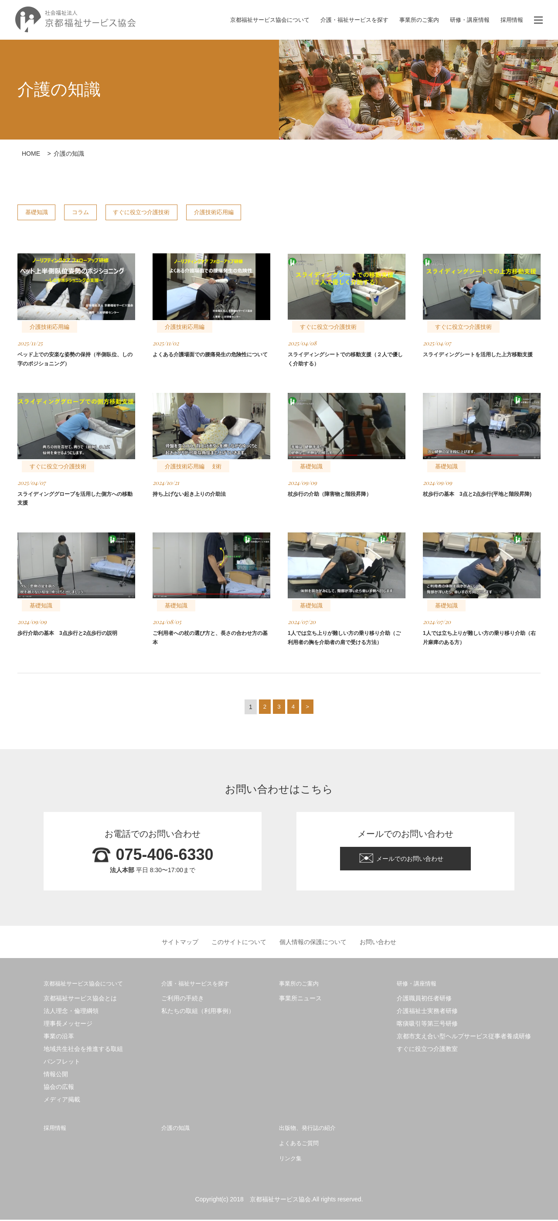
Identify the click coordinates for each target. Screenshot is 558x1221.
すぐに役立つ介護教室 (427, 1050)
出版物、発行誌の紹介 (311, 1128)
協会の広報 (59, 1088)
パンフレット (62, 1062)
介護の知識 (177, 1128)
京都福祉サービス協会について (253, 20)
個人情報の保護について (313, 943)
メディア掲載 (62, 1100)
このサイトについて (238, 943)
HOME (31, 153)
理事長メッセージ (68, 1024)
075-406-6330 (164, 856)
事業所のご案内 (412, 20)
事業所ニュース (300, 999)
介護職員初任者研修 (424, 999)
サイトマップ (180, 943)
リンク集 (292, 1159)
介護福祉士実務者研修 (427, 1012)
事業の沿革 (59, 1037)
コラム (100, 212)
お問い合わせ (378, 943)
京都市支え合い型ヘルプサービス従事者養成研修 (464, 1037)
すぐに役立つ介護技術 (175, 212)
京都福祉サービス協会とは (80, 999)
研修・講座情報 (466, 20)
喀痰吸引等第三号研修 (427, 1024)
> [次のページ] (308, 708)
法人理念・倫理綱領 (71, 1012)
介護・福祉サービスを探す (344, 20)
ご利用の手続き (182, 999)
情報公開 (56, 1075)
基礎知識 (43, 212)
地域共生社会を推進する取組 (83, 1050)
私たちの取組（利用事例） (198, 1012)
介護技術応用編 (263, 212)
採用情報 (511, 20)
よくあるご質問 (302, 1144)
